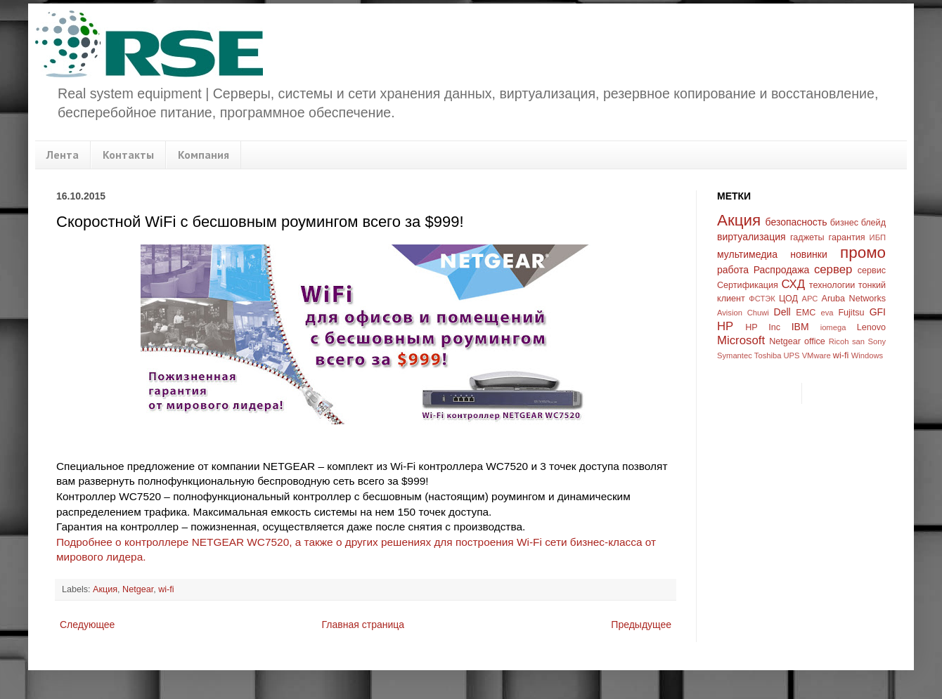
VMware (816, 355)
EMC (805, 313)
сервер (833, 269)
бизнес (844, 223)
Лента (62, 155)
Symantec (734, 355)
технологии (832, 285)
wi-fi (166, 589)
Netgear (137, 589)
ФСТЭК (762, 298)
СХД (793, 284)
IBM (800, 326)
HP (725, 326)
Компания (203, 155)
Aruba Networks (854, 298)
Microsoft (741, 340)
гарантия (847, 237)
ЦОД (788, 298)
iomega (833, 327)
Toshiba (768, 355)
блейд (873, 223)
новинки (808, 254)
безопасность (796, 222)
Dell (782, 312)
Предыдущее (641, 624)
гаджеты (807, 237)
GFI (878, 312)
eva (827, 312)
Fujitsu (851, 313)
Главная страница (363, 624)
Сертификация (747, 285)
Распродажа (782, 269)
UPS (792, 355)
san (858, 341)
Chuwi (758, 312)
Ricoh (839, 341)
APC (809, 298)
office (814, 341)
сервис (872, 270)
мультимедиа (747, 254)
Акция (105, 589)
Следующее (87, 624)
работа (733, 269)
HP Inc (762, 327)
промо (863, 252)
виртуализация (751, 236)
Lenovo (871, 327)
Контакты (128, 155)
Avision (729, 312)
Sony (877, 341)
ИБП (878, 237)
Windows (867, 355)
